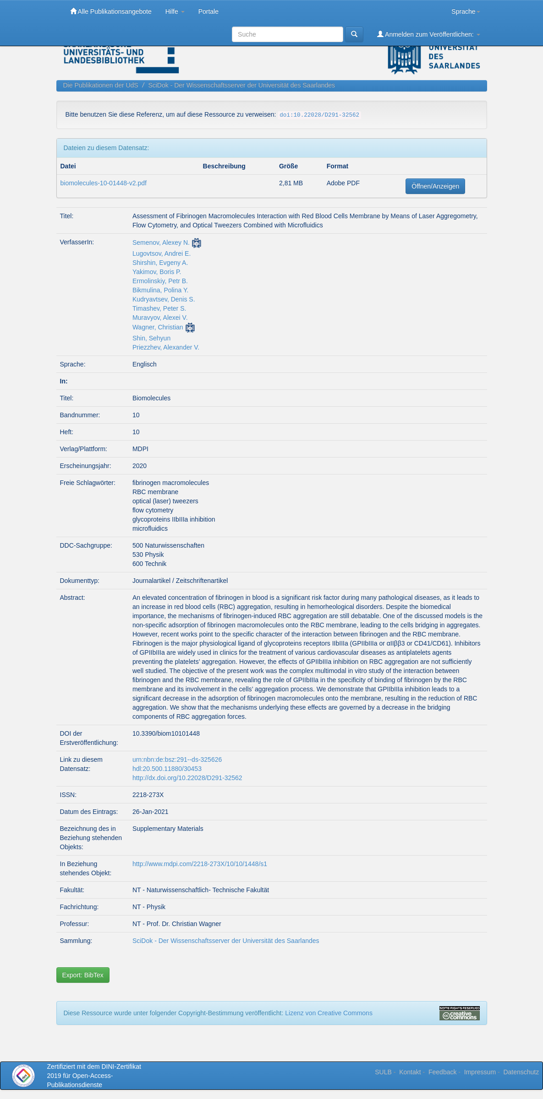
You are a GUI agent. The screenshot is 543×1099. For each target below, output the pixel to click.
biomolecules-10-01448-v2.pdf (103, 183)
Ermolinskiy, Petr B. (160, 281)
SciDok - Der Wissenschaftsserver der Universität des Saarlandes (241, 85)
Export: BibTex (83, 975)
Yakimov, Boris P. (156, 271)
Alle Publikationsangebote (111, 11)
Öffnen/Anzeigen (435, 186)
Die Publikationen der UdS (100, 85)
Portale (208, 11)
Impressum (480, 1072)
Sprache (465, 11)
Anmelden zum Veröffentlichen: (428, 34)
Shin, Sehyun (151, 338)
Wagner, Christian (157, 327)
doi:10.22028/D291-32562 (319, 115)
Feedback (442, 1072)
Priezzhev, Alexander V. (165, 347)
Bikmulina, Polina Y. (160, 290)
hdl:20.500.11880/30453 (167, 768)
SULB (383, 1072)
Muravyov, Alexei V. (160, 317)
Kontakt (410, 1072)
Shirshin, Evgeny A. (160, 262)
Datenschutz (521, 1072)
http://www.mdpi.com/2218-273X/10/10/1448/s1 (199, 863)
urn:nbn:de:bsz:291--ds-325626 (177, 759)
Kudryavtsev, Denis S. (163, 299)
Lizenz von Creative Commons (329, 1013)
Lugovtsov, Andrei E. (161, 253)
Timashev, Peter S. (159, 308)
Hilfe (175, 11)
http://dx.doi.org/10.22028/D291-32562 (187, 777)
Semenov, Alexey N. (161, 242)
